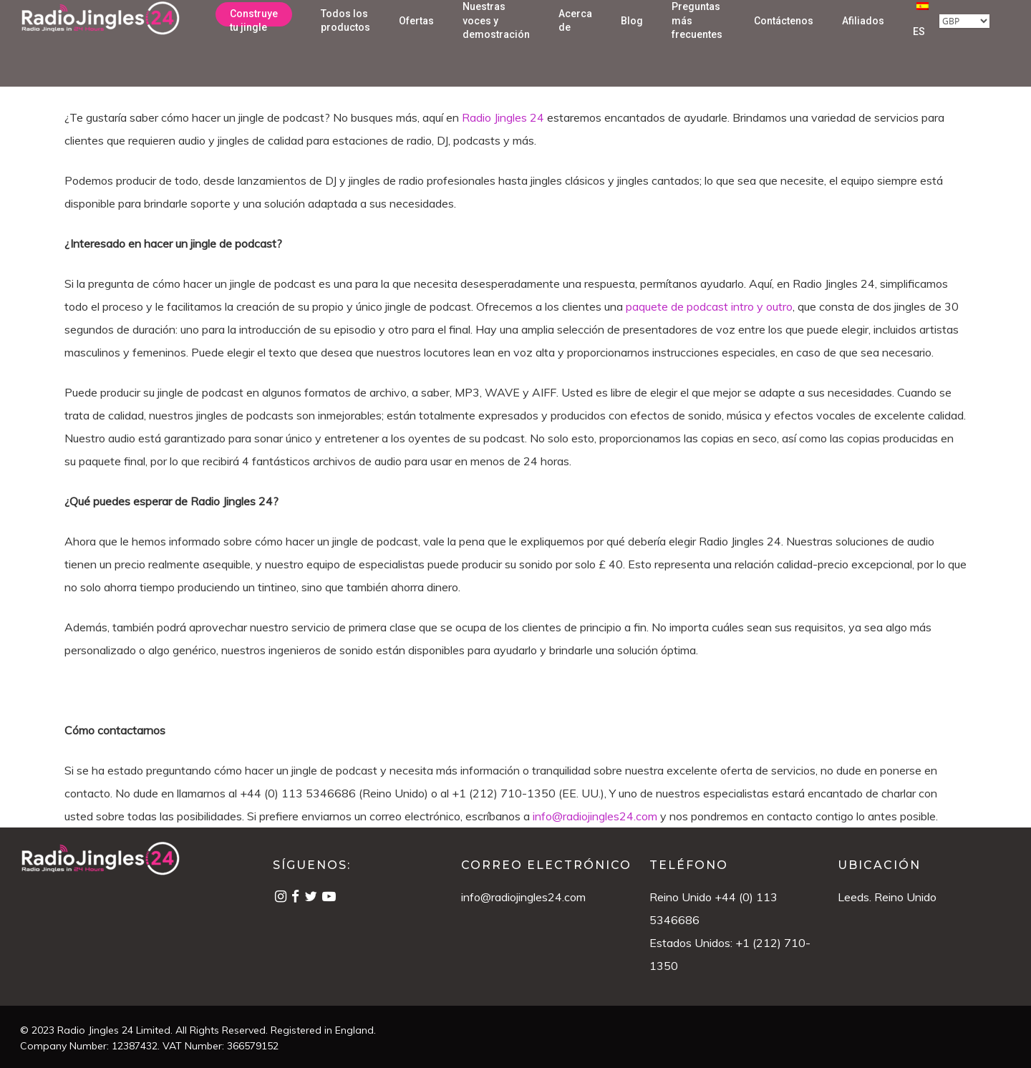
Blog (632, 38)
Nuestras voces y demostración (496, 38)
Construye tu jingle (254, 38)
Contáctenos (783, 38)
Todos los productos (345, 38)
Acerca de (575, 38)
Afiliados (863, 38)
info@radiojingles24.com (523, 897)
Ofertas (416, 38)
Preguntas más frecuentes (697, 38)
